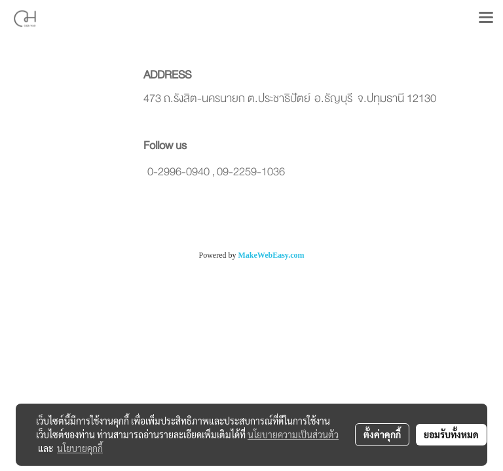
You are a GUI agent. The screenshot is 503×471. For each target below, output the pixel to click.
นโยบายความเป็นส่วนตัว (293, 434)
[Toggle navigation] (486, 18)
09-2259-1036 (251, 171)
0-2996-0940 (178, 171)
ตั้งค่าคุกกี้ (382, 434)
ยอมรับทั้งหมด (451, 434)
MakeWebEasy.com (271, 255)
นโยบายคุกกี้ (80, 448)
